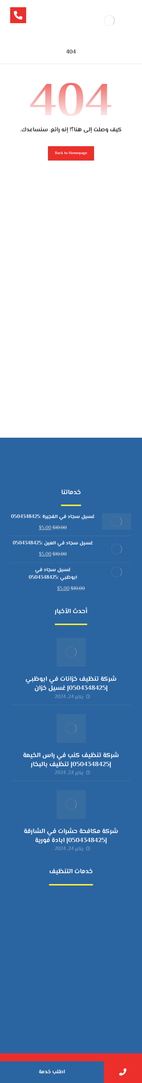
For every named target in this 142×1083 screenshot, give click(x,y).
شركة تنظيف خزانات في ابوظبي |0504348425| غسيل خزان (71, 683)
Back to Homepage (71, 153)
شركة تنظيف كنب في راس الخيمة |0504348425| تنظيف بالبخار (71, 760)
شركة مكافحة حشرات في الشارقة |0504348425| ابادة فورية (71, 836)
